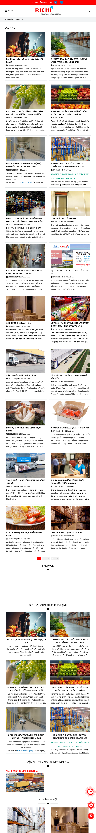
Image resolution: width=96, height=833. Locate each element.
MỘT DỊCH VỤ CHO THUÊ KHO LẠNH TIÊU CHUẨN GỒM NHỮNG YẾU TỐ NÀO (70, 324)
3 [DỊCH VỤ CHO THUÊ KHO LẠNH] (48, 559)
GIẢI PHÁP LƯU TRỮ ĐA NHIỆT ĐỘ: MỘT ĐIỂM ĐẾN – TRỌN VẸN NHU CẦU (24, 165)
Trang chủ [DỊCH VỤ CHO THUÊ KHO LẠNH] (9, 19)
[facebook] (56, 2)
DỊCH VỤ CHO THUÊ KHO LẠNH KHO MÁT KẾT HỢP (69, 376)
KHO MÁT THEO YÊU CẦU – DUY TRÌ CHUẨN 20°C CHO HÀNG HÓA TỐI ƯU (67, 165)
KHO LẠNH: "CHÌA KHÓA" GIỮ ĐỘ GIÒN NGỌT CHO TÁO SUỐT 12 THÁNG (69, 112)
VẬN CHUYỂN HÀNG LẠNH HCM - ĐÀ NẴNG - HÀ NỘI (25, 481)
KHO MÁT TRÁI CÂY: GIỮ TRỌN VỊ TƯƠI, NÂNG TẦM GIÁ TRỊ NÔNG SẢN (69, 60)
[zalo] (61, 2)
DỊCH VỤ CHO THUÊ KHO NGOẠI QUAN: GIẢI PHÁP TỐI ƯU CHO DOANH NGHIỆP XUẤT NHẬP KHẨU (24, 220)
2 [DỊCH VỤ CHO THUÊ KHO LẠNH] (43, 559)
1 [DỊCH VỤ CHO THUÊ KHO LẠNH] (39, 559)
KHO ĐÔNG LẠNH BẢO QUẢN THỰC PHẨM (70, 428)
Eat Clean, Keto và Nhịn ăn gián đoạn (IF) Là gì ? (24, 60)
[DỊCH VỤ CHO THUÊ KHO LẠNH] (25, 44)
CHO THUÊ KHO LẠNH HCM (18, 323)
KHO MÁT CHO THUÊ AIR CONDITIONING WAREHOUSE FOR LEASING (24, 272)
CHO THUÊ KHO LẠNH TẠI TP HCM (66, 532)
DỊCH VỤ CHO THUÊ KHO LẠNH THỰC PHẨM (23, 429)
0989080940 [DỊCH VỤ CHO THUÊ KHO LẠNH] (46, 2)
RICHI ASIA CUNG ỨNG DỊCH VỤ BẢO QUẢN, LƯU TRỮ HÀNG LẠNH (67, 481)
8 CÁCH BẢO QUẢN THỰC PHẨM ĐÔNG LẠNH (24, 534)
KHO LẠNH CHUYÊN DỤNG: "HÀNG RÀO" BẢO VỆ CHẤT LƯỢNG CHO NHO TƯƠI (25, 112)
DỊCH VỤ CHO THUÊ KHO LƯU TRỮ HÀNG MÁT (69, 272)
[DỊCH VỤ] (48, 11)
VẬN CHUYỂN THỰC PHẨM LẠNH (21, 375)
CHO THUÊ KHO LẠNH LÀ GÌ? (64, 218)
